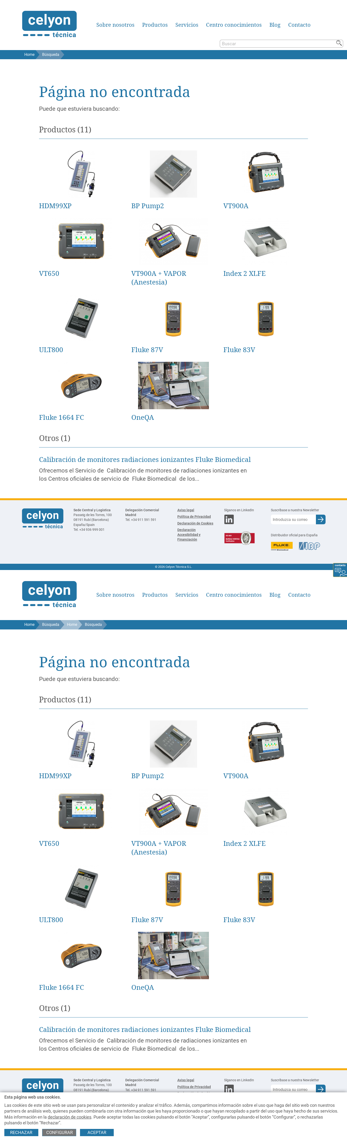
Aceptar (96, 1132)
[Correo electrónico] (293, 519)
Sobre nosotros (115, 24)
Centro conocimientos (234, 24)
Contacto (299, 24)
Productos (155, 24)
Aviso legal (185, 510)
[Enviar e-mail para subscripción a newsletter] (321, 519)
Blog (274, 24)
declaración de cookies (69, 1117)
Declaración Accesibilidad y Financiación (188, 535)
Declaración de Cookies (195, 523)
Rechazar (21, 1132)
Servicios (186, 24)
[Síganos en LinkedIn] (243, 510)
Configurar (59, 1132)
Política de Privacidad (194, 517)
